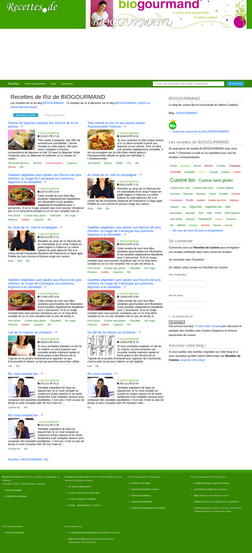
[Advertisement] (126, 54)
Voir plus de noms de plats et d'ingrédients (197, 230)
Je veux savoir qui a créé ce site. (84, 493)
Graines (174, 207)
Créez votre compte (208, 326)
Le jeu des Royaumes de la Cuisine (148, 508)
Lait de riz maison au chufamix (30, 332)
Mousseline (176, 213)
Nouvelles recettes (25, 115)
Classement (67, 83)
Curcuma (175, 193)
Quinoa (12, 167)
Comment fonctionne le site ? (145, 489)
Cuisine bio (14, 407)
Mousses (190, 213)
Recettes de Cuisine (12, 477)
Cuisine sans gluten (35, 215)
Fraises (236, 193)
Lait (10, 366)
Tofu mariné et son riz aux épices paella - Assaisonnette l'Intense (117, 124)
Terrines (37, 163)
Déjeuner (188, 193)
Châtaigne (235, 165)
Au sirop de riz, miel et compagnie (112, 175)
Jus (184, 207)
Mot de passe (176, 295)
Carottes (221, 165)
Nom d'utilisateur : (178, 274)
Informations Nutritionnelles (85, 532)
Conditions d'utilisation (16, 496)
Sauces (217, 225)
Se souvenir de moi (182, 316)
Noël (201, 213)
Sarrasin (205, 225)
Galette (25, 219)
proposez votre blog (192, 360)
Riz (21, 167)
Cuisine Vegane (225, 187)
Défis (53, 83)
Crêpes (237, 172)
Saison (181, 225)
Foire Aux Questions (141, 495)
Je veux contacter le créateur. (82, 499)
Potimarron (205, 219)
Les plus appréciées (54, 115)
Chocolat (175, 172)
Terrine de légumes (18, 163)
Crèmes (225, 172)
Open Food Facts (76, 539)
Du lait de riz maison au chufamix (111, 332)
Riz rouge (70, 215)
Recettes (13, 83)
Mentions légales (13, 490)
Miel (99, 208)
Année (173, 165)
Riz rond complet (99, 374)
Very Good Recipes (14, 532)
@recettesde (83, 505)
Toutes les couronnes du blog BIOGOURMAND (200, 131)
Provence (231, 219)
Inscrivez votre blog (140, 483)
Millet (228, 207)
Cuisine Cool (200, 508)
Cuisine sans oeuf (203, 187)
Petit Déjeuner (232, 213)
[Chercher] (235, 83)
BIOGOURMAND (53, 103)
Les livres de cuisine (203, 489)
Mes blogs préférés (35, 83)
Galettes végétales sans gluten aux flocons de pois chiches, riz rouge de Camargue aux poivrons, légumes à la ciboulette (44, 178)
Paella (119, 163)
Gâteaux (234, 200)
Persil (218, 213)
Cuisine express (54, 163)
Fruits (189, 200)
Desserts (201, 193)
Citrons (202, 172)
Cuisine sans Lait (180, 187)
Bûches (209, 165)
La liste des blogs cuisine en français (211, 483)
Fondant (223, 193)
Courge (214, 172)
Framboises (176, 200)
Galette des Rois (217, 200)
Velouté (229, 225)
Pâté (209, 213)
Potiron (219, 219)
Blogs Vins (199, 495)
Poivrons (12, 219)
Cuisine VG (199, 501)
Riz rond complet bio (23, 374)
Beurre (197, 165)
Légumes (72, 163)
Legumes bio (213, 206)
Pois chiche (14, 215)
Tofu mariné (93, 163)
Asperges (186, 165)
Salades (193, 225)
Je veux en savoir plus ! (79, 486)
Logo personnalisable (141, 501)
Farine (212, 193)
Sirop (90, 208)
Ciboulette (55, 215)
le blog (71, 505)
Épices (108, 163)
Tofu (129, 163)
